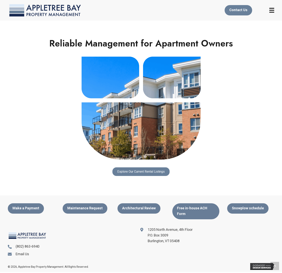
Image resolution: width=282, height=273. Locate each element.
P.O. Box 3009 (158, 235)
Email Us (22, 254)
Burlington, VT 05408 (164, 241)
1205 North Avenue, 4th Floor (170, 229)
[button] (141, 171)
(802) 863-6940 (27, 246)
